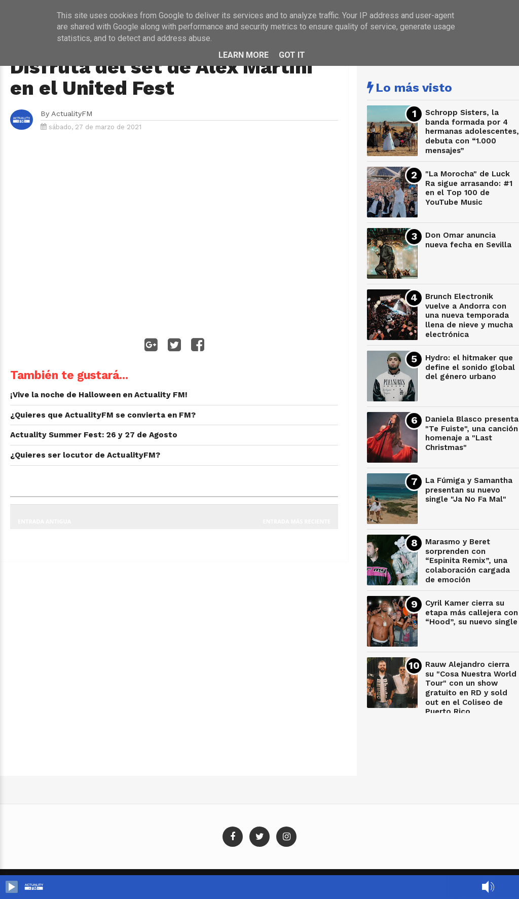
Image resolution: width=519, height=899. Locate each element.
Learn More (243, 55)
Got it (292, 55)
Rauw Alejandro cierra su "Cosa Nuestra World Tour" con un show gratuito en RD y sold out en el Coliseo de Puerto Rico (470, 688)
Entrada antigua (44, 521)
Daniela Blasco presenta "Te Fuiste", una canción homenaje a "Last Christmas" (471, 433)
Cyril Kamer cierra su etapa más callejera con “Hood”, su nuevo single (471, 612)
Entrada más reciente (297, 521)
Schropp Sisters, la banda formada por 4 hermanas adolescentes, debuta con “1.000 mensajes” (472, 131)
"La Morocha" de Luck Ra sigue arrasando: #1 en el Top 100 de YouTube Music (468, 188)
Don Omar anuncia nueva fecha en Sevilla (468, 240)
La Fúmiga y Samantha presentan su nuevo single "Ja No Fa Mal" (468, 490)
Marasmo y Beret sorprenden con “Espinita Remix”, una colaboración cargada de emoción (467, 560)
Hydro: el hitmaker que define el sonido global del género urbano (470, 367)
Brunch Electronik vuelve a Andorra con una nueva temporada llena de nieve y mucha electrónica (469, 315)
